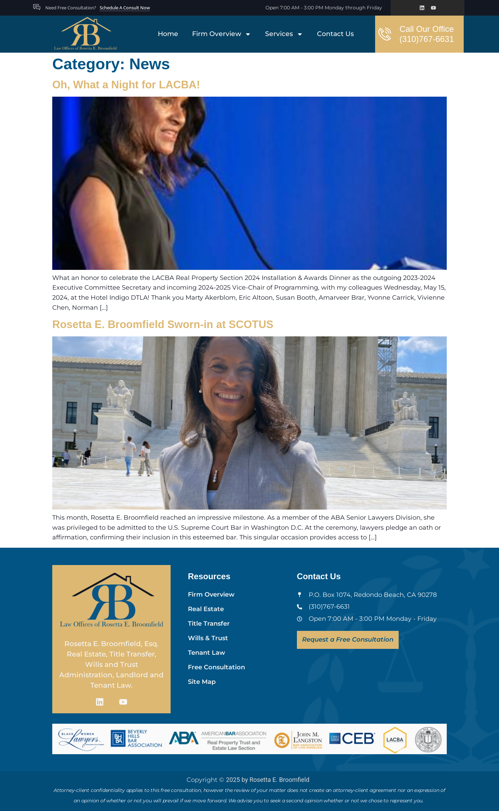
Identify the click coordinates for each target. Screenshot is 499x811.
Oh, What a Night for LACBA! (126, 85)
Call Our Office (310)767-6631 (426, 34)
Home (168, 34)
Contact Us (335, 34)
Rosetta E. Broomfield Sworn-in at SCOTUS (162, 324)
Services (284, 34)
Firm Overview (221, 34)
